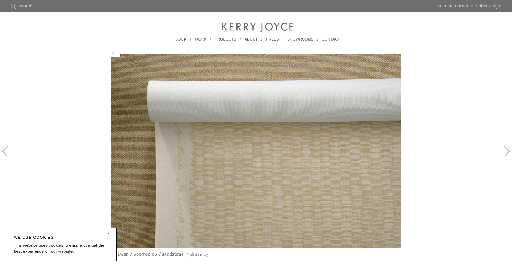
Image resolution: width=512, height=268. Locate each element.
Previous (9, 157)
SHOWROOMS (300, 39)
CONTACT (331, 39)
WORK (201, 39)
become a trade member (462, 6)
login (496, 6)
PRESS (272, 39)
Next (503, 157)
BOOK (180, 39)
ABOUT (251, 39)
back (114, 53)
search (25, 6)
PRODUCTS (225, 39)
